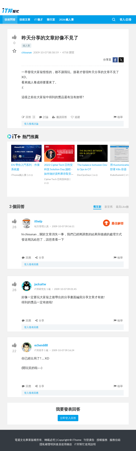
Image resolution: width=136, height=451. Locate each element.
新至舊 (109, 206)
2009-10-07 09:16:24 (63, 350)
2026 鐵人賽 (66, 19)
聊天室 (51, 19)
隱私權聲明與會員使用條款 (56, 444)
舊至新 (97, 206)
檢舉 (118, 117)
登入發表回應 (31, 264)
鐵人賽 (26, 45)
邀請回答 (59, 117)
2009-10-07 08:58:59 (46, 52)
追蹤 (75, 117)
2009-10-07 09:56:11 (63, 226)
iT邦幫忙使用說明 (85, 444)
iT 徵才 (38, 19)
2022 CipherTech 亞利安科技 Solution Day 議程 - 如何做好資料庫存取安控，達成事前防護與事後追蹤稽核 (59, 173)
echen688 (41, 345)
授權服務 (102, 439)
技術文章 (24, 19)
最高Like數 (122, 206)
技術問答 (10, 19)
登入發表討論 (31, 123)
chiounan (26, 52)
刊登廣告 (89, 439)
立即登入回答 (68, 417)
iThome (76, 439)
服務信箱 (115, 439)
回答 (28, 117)
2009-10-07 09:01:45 (65, 289)
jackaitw (40, 284)
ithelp (38, 221)
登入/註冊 (125, 19)
